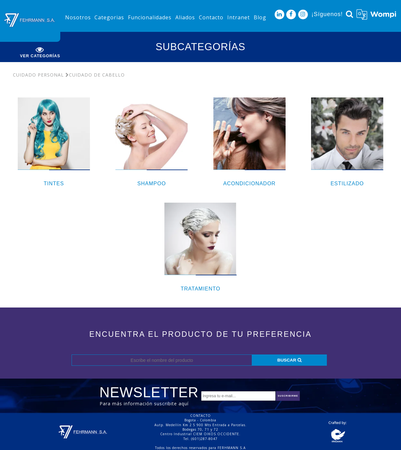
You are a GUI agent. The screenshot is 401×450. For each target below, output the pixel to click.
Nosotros (78, 17)
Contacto (211, 17)
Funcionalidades (149, 17)
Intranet (238, 17)
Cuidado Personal (38, 75)
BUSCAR (289, 360)
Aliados (185, 17)
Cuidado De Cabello (95, 75)
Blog (260, 17)
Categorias (109, 17)
